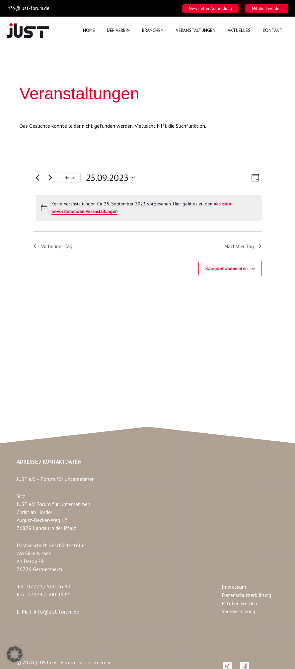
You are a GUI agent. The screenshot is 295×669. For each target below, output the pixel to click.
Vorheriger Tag (53, 246)
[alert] (148, 207)
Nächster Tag (243, 246)
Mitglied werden (240, 603)
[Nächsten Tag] (50, 178)
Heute (69, 177)
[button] (210, 8)
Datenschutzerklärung (246, 595)
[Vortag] (37, 178)
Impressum (234, 587)
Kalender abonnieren (226, 269)
